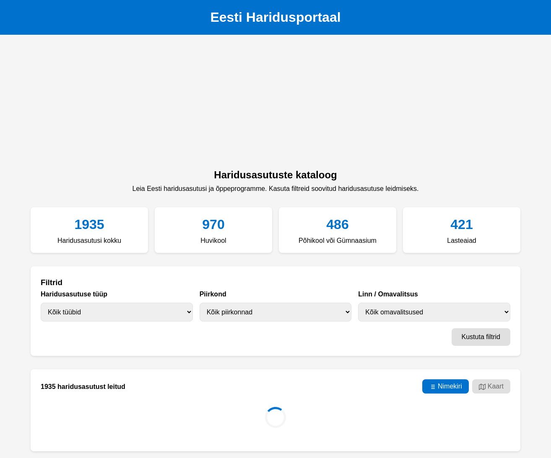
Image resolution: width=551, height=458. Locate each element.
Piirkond (213, 294)
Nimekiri (445, 386)
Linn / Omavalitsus (388, 294)
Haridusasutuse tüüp (74, 294)
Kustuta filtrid (481, 336)
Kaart (491, 386)
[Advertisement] (275, 104)
